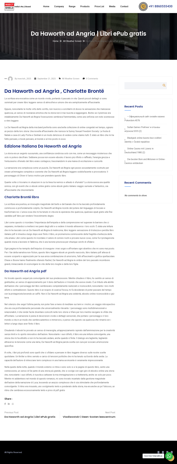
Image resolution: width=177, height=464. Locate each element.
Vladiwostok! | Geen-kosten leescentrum (89, 417)
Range (72, 6)
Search (163, 85)
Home (46, 6)
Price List (99, 6)
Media (112, 6)
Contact (124, 6)
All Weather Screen (72, 41)
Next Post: (110, 412)
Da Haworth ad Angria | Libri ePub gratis (29, 417)
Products (85, 6)
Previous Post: (11, 412)
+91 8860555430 (161, 6)
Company (59, 6)
